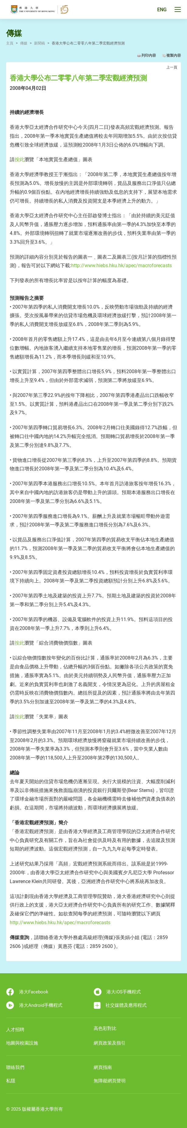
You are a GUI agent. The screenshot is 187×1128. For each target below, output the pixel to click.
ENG (162, 9)
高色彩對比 (105, 1028)
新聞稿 (39, 43)
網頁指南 (103, 1067)
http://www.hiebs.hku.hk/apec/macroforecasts (121, 265)
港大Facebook (27, 992)
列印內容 (148, 55)
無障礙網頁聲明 (110, 1081)
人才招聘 (15, 1029)
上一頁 (171, 67)
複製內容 (173, 55)
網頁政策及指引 (110, 1043)
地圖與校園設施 (22, 1043)
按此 (19, 159)
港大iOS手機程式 (117, 992)
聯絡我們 (15, 1067)
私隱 (10, 1081)
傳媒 (23, 43)
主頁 (9, 43)
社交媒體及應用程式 (120, 1005)
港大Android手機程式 (34, 1005)
